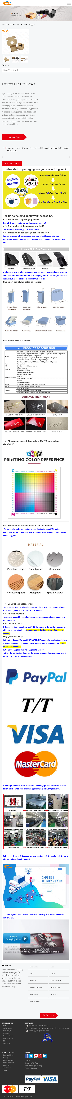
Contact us (6, 1043)
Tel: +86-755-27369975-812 (36, 1026)
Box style (6, 1065)
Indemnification (8, 1060)
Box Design (29, 25)
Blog (4, 1041)
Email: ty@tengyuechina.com (37, 1031)
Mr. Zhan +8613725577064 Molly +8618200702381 (47, 1028)
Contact (29, 1023)
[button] (68, 157)
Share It (29, 1052)
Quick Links (7, 1023)
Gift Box (6, 1033)
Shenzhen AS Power (32, 1063)
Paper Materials (8, 1063)
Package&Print (8, 1055)
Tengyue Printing (31, 1068)
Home (4, 25)
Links (27, 1061)
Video (5, 1070)
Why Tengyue (8, 1052)
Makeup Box (7, 1028)
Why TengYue (8, 1038)
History (5, 1057)
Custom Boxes (16, 25)
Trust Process (7, 1068)
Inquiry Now (14, 137)
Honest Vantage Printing (33, 1066)
